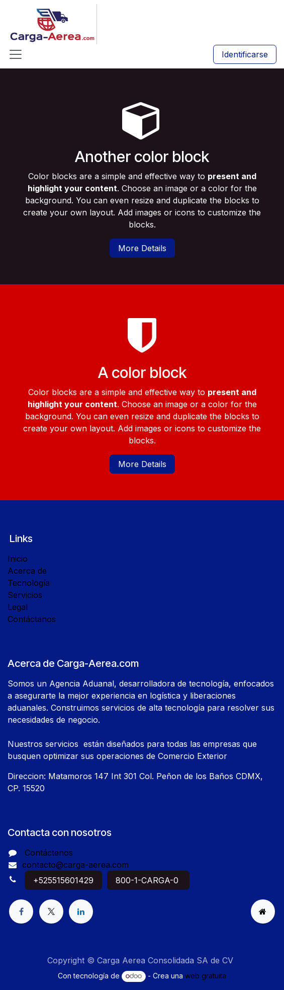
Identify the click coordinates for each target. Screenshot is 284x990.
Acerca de (27, 571)
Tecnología (29, 583)
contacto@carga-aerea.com (75, 865)
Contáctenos (49, 853)
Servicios (25, 595)
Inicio (18, 559)
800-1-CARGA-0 (148, 880)
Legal (18, 607)
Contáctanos (32, 619)
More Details (142, 248)
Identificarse (245, 54)
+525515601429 (63, 880)
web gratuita (205, 975)
